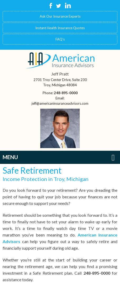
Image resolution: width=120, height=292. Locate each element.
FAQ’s (60, 39)
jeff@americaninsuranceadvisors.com (60, 103)
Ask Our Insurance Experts (60, 16)
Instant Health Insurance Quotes (60, 28)
